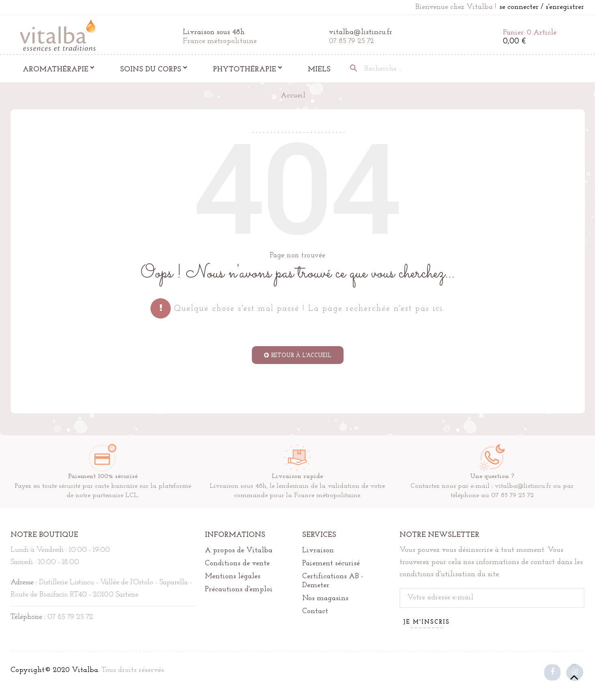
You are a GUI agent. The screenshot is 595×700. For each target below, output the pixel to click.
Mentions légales (232, 576)
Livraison (318, 550)
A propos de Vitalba (239, 550)
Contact (315, 611)
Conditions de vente (237, 563)
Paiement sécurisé (331, 563)
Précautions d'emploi (239, 589)
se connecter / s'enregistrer (541, 7)
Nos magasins (325, 598)
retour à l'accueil (297, 355)
